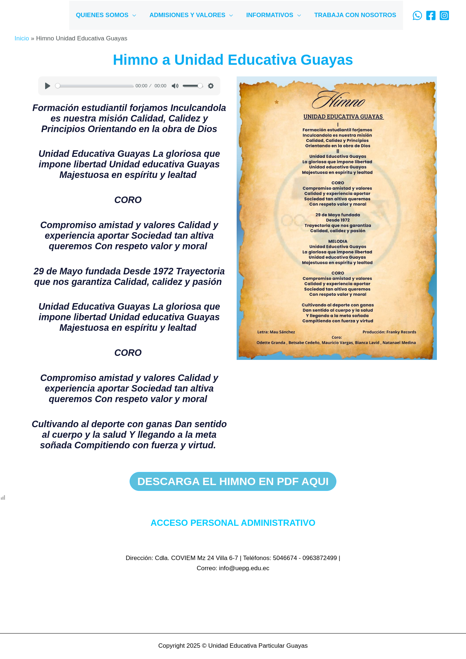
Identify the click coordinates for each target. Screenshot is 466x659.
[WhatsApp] (417, 15)
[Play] (48, 86)
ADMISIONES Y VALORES (191, 15)
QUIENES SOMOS (106, 15)
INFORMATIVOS (271, 15)
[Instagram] (444, 15)
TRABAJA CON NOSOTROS (356, 15)
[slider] (94, 85)
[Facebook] (431, 15)
